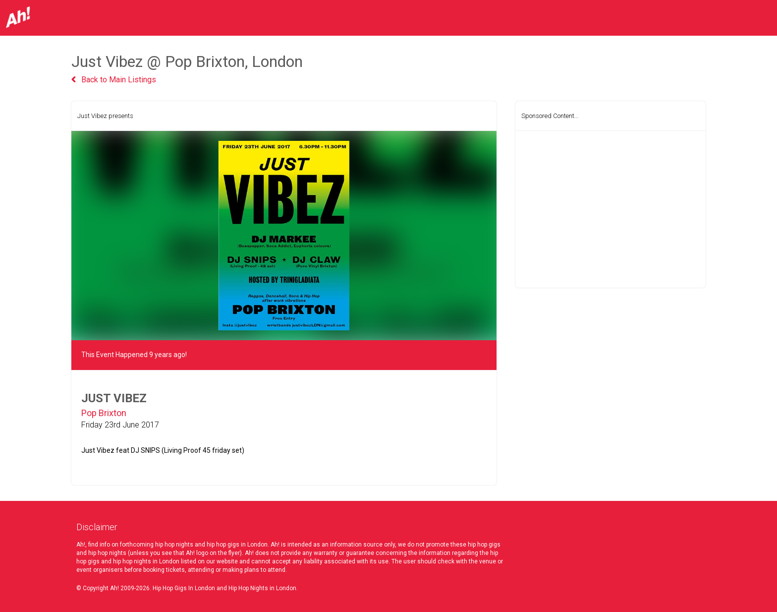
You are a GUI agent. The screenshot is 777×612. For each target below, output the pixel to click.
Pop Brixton (103, 413)
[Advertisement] (610, 209)
